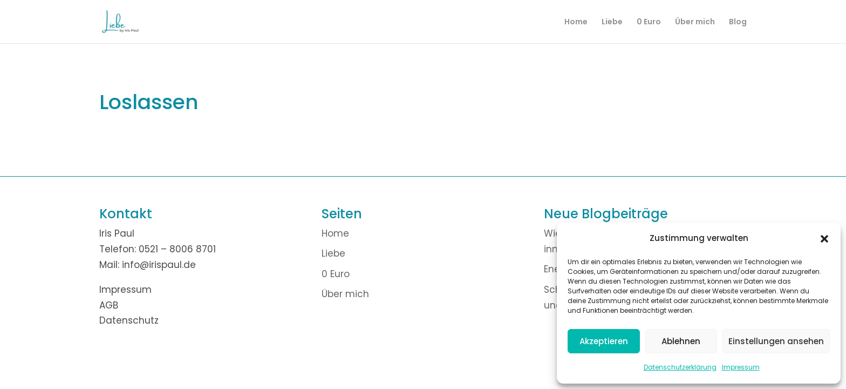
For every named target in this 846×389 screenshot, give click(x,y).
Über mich (695, 22)
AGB (108, 305)
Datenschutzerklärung (680, 367)
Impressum (741, 367)
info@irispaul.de (159, 264)
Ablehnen (680, 341)
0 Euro (649, 22)
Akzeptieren (603, 341)
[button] (824, 238)
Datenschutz (129, 320)
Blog (738, 22)
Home (576, 22)
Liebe (612, 22)
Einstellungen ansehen (776, 341)
